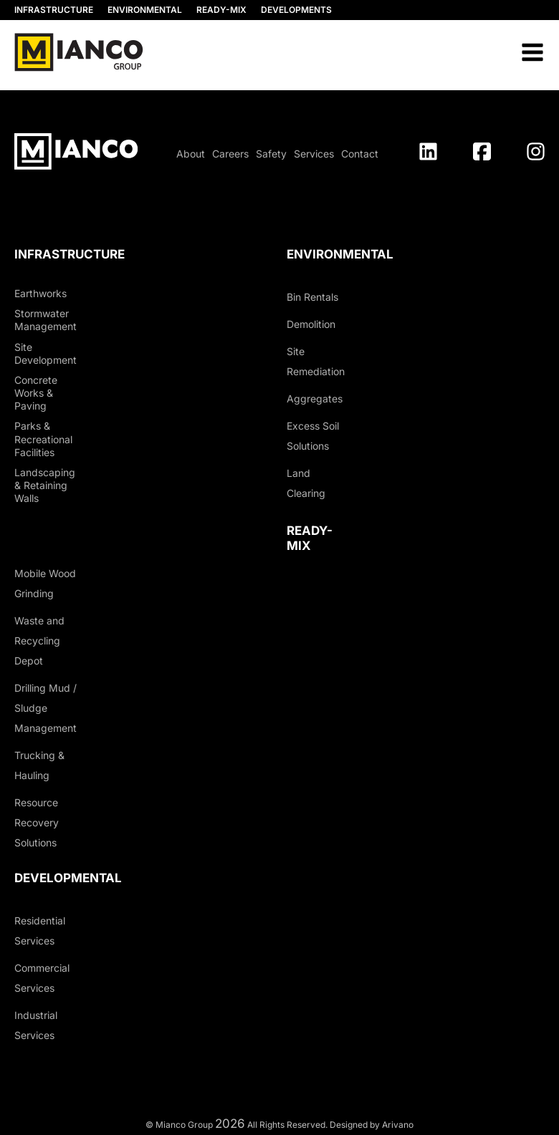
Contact (359, 154)
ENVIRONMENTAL (145, 9)
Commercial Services (42, 978)
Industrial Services (35, 1025)
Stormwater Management (45, 319)
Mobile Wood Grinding (45, 583)
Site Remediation (316, 361)
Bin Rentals (312, 297)
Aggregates (315, 398)
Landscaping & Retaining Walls (44, 485)
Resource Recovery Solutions (36, 822)
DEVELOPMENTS (296, 9)
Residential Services (39, 930)
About (190, 154)
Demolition (311, 324)
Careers (230, 154)
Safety (271, 154)
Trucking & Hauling (39, 765)
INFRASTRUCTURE (53, 9)
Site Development (45, 353)
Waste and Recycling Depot (39, 640)
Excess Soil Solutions (313, 436)
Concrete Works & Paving (35, 393)
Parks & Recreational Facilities (43, 439)
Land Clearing (306, 483)
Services (314, 154)
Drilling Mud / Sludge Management (45, 708)
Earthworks (40, 293)
